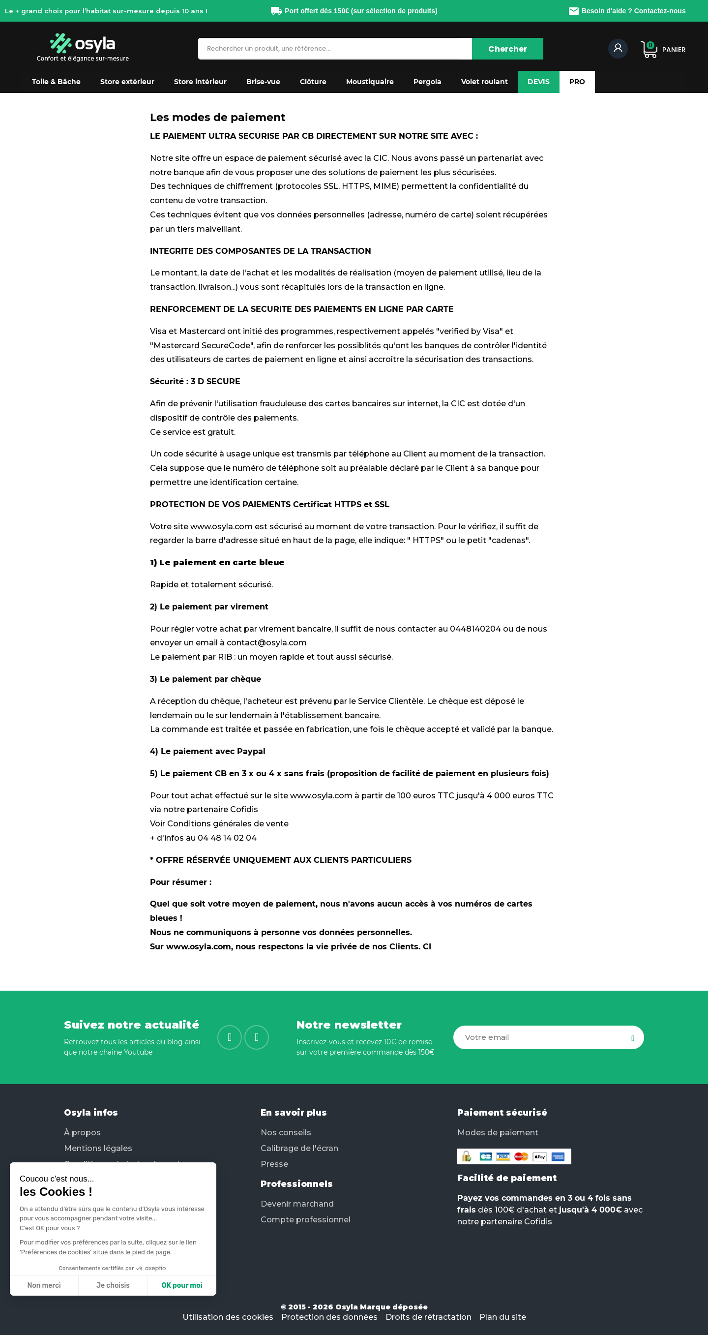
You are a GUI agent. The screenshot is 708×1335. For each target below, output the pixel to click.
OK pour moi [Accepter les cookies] (182, 1285)
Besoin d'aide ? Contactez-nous (627, 11)
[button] (56, 82)
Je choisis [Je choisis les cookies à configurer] (113, 1285)
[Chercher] (507, 49)
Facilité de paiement (507, 1178)
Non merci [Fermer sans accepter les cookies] (43, 1285)
